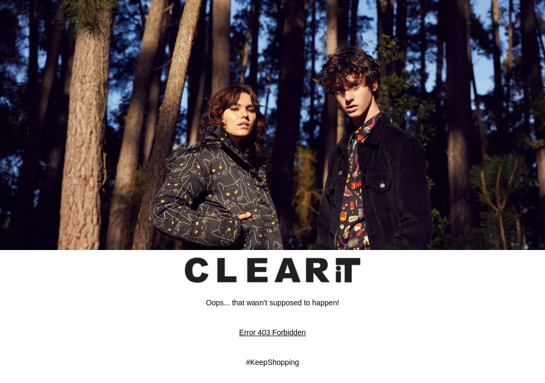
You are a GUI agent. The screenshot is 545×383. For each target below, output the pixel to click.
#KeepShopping (272, 362)
